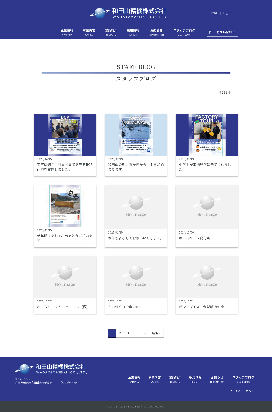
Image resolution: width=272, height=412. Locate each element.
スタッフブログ (184, 32)
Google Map (69, 382)
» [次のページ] (145, 333)
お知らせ (156, 32)
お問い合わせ (226, 32)
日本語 (213, 13)
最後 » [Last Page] (156, 333)
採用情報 (133, 32)
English (227, 13)
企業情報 (67, 32)
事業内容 (89, 32)
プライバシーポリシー (243, 391)
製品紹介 (111, 32)
